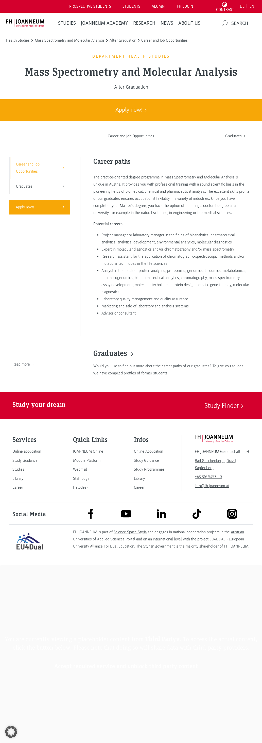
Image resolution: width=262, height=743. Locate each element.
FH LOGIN (185, 6)
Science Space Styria (130, 532)
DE (242, 6)
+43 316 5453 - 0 (208, 476)
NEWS (167, 23)
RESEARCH (144, 23)
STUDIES (67, 23)
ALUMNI (158, 6)
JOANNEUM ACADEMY (104, 23)
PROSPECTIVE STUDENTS (90, 6)
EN (252, 6)
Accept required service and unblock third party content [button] (126, 666)
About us (189, 23)
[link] (29, 451)
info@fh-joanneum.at (212, 485)
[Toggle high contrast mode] (225, 6)
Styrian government (159, 546)
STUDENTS (131, 6)
